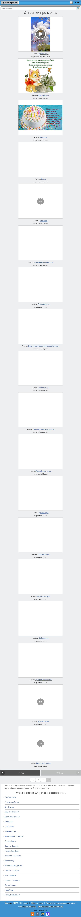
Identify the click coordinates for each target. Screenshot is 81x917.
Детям (43, 179)
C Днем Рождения (12, 812)
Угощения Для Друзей (13, 866)
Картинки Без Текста (13, 856)
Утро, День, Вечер (12, 802)
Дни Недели (9, 807)
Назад (21, 773)
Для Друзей (9, 827)
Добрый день (43, 95)
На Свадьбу (9, 861)
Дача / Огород (10, 885)
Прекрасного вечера (43, 680)
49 (43, 780)
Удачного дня (43, 721)
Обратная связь (37, 903)
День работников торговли (43, 429)
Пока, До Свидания (12, 895)
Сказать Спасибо (11, 846)
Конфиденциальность (27, 907)
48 (38, 780)
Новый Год (9, 890)
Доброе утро (44, 54)
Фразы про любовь (43, 763)
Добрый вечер (43, 555)
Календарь (9, 822)
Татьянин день (43, 304)
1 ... (33, 780)
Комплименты (10, 875)
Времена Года (10, 831)
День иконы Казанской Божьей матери (43, 346)
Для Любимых (10, 841)
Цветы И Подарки (12, 870)
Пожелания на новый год (43, 262)
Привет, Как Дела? (12, 851)
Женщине (43, 137)
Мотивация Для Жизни (14, 836)
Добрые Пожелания (12, 817)
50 (48, 780)
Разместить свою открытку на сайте (60, 903)
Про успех (43, 221)
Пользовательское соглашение (50, 907)
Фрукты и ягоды (43, 596)
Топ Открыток (10, 797)
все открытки (10, 2)
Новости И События (12, 880)
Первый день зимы (43, 471)
